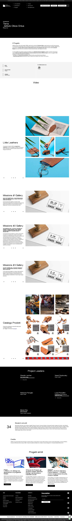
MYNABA (29, 495)
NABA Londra (30, 505)
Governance (62, 516)
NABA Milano (30, 502)
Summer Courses (19, 502)
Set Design (5, 505)
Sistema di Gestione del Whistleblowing (32, 499)
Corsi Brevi (18, 500)
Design (4, 498)
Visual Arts (5, 506)
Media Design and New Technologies (7, 502)
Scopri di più (7, 484)
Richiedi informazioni (32, 497)
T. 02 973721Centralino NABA (31, 509)
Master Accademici (19, 499)
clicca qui (14, 328)
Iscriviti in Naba (62, 5)
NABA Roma (30, 503)
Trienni (17, 495)
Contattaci (54, 5)
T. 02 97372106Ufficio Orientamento (32, 512)
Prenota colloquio (45, 5)
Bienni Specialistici (19, 497)
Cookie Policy (56, 516)
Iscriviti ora (45, 501)
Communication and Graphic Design (8, 496)
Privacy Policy (50, 516)
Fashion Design (6, 500)
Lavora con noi (31, 506)
